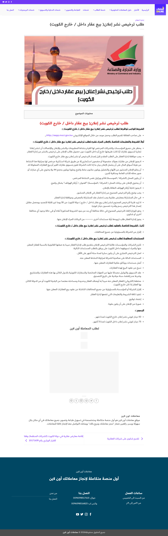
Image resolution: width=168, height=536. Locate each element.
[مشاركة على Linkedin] (81, 401)
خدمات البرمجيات (26, 10)
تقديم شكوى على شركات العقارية (125, 438)
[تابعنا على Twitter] (6, 2)
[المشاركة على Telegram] (71, 401)
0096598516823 (79, 503)
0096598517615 (81, 497)
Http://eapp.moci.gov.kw (59, 135)
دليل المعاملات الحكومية (120, 10)
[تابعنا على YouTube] (3, 2)
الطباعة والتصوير (72, 10)
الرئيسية (145, 10)
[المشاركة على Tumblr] (76, 401)
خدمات (86, 10)
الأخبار (136, 10)
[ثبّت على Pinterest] (86, 401)
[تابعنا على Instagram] (9, 2)
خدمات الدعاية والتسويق (49, 10)
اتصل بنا (10, 10)
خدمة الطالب (98, 10)
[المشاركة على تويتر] (91, 401)
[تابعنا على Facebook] (11, 2)
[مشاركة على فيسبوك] (96, 401)
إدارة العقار (139, 20)
